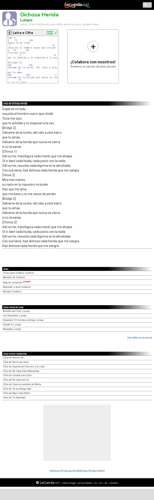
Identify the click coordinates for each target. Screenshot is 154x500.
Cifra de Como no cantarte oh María (22, 384)
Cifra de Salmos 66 (13, 357)
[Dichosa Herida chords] (91, 470)
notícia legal (69, 482)
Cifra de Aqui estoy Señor (16, 393)
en (100, 482)
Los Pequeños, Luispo (14, 315)
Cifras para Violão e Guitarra (18, 272)
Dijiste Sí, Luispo (12, 324)
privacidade (85, 482)
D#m (9, 65)
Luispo (26, 20)
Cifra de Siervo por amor (16, 362)
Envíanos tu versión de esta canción (93, 54)
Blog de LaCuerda (17, 282)
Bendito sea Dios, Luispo (16, 311)
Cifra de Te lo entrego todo (17, 388)
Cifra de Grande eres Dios (17, 375)
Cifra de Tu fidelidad (14, 397)
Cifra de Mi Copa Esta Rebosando (21, 371)
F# (16, 40)
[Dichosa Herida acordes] (64, 470)
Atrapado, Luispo (12, 329)
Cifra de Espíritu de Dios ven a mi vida (24, 366)
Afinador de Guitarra (14, 277)
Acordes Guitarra (12, 291)
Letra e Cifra (23, 33)
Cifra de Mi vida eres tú (16, 379)
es (95, 482)
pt (106, 482)
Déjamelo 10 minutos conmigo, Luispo (23, 320)
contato (113, 482)
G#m (31, 40)
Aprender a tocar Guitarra (16, 287)
